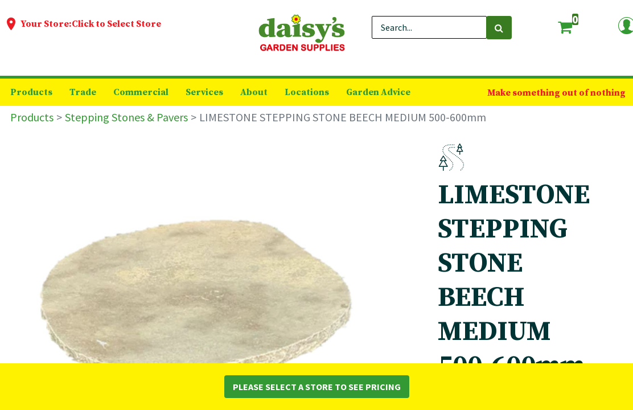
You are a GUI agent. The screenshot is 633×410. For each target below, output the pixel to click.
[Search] (499, 27)
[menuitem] (31, 92)
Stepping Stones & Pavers (126, 117)
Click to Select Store (116, 24)
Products (32, 117)
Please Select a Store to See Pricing (317, 386)
